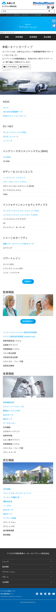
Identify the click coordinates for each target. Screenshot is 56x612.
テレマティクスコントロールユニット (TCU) (21, 211)
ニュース (27, 561)
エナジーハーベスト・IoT (13, 407)
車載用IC (24, 67)
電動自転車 (7, 501)
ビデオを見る (10, 67)
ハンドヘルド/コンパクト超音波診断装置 (20, 332)
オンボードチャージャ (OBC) (14, 132)
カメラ (6, 108)
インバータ (7, 141)
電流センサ (7, 419)
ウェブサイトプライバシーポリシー (11, 596)
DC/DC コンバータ (10, 137)
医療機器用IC (28, 321)
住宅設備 (6, 489)
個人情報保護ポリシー (7, 594)
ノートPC (7, 506)
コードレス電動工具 (11, 497)
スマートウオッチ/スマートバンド (17, 493)
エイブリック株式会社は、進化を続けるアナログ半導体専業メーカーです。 (28, 15)
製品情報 (27, 566)
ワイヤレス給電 (9, 518)
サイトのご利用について (8, 591)
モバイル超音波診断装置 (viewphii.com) (19, 336)
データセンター (9, 423)
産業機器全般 (8, 402)
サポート (27, 577)
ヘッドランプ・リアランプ (14, 178)
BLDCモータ (8, 415)
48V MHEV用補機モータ (13, 112)
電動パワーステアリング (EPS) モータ (18, 244)
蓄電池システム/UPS (11, 411)
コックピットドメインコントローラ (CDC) (20, 215)
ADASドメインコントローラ (14, 116)
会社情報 (27, 582)
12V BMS (7, 157)
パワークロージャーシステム (15, 182)
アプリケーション (27, 571)
